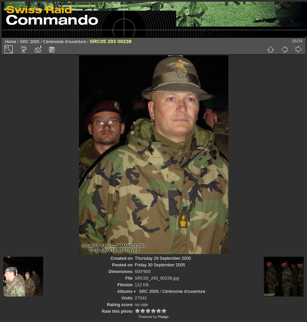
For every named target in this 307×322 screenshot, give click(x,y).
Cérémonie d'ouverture (64, 41)
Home (10, 41)
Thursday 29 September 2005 (163, 258)
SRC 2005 (29, 41)
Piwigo (163, 317)
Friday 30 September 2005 (160, 264)
